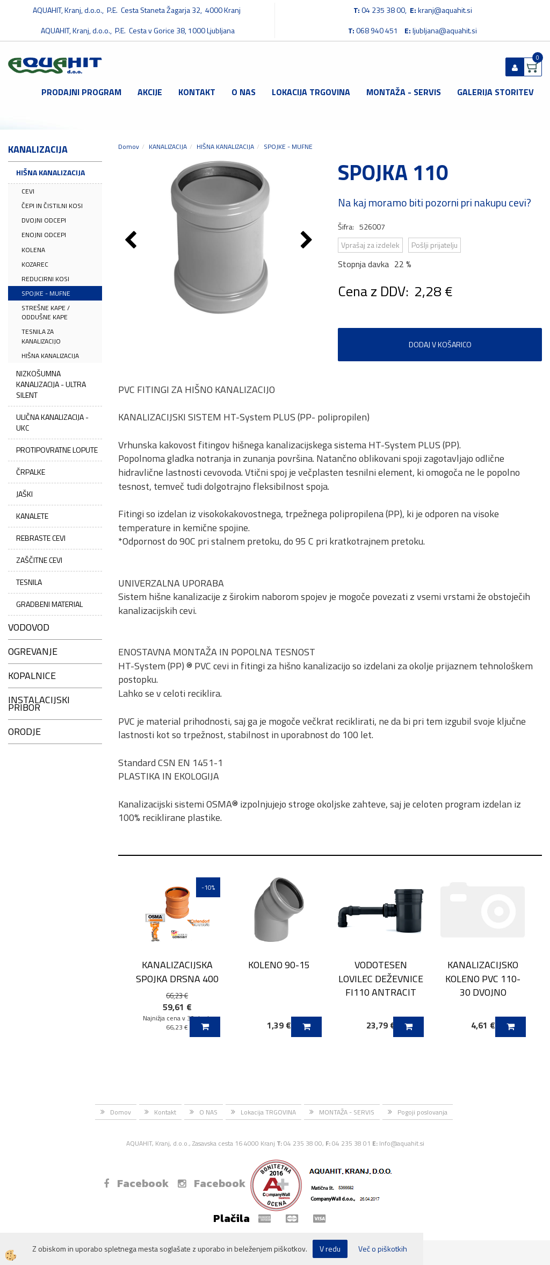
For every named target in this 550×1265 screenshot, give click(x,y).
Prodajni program (81, 91)
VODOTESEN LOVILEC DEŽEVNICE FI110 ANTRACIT (380, 978)
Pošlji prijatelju (434, 245)
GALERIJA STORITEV (495, 91)
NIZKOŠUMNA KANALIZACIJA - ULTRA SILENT (51, 384)
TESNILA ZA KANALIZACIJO (41, 336)
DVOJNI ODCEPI (43, 220)
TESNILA (29, 582)
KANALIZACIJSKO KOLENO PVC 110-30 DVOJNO (482, 978)
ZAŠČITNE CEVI (39, 560)
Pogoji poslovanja (422, 1112)
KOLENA (33, 250)
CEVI (27, 191)
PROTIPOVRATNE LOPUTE (57, 449)
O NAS (243, 91)
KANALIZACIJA (168, 146)
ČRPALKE (30, 471)
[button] (308, 241)
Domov (128, 146)
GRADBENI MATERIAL (49, 604)
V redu (330, 1248)
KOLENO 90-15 (279, 964)
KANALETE (32, 515)
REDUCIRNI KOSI (45, 279)
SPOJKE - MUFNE (45, 293)
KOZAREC (34, 264)
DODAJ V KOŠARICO (440, 344)
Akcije (150, 91)
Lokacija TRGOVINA (311, 91)
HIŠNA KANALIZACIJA (50, 172)
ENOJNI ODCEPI (43, 235)
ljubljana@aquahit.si (444, 30)
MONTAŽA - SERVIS (403, 91)
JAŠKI (24, 493)
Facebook (136, 1183)
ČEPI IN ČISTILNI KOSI (52, 206)
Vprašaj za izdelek (370, 245)
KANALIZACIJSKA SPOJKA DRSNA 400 (177, 971)
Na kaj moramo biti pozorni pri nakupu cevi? (434, 202)
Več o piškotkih (382, 1248)
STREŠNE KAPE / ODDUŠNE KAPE (45, 312)
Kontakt (196, 91)
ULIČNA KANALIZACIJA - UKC (52, 422)
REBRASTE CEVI (41, 538)
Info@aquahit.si (401, 1143)
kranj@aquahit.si (445, 10)
